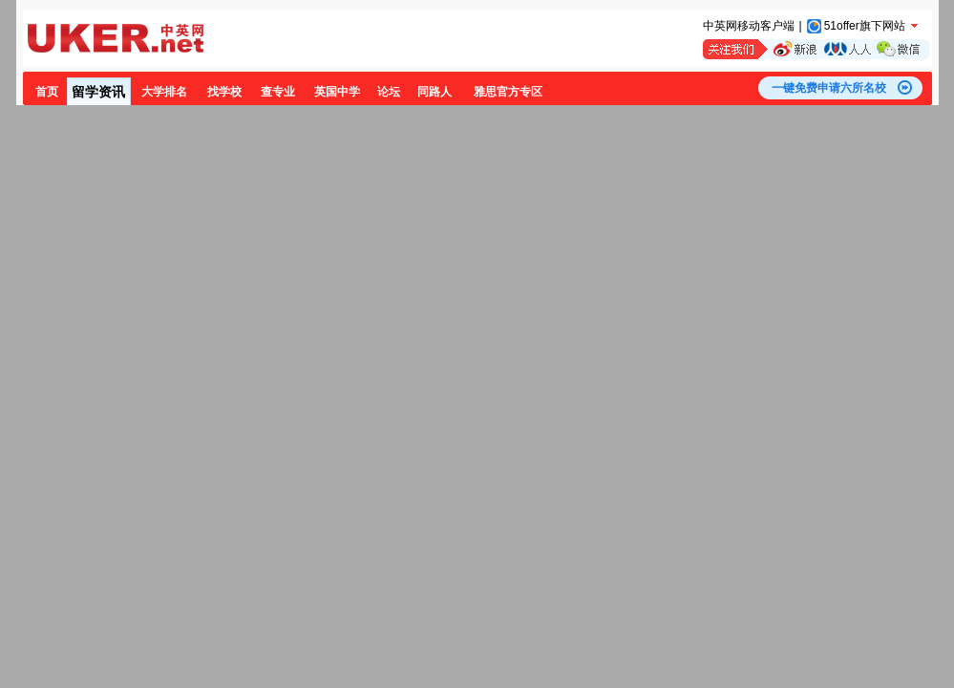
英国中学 (337, 91)
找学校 (224, 91)
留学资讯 (98, 91)
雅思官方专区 (508, 91)
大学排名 (164, 91)
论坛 (388, 91)
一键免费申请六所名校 (829, 88)
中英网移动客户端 (749, 25)
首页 (46, 91)
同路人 (434, 91)
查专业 (278, 91)
